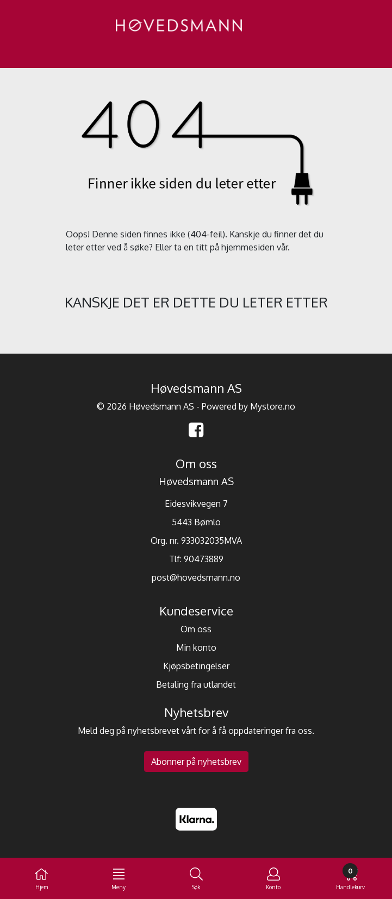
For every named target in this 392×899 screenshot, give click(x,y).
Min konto (196, 647)
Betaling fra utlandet (196, 684)
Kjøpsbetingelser (196, 666)
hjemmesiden (248, 247)
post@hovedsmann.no (196, 577)
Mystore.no (272, 406)
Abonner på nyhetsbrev (196, 761)
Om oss (196, 629)
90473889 (203, 559)
